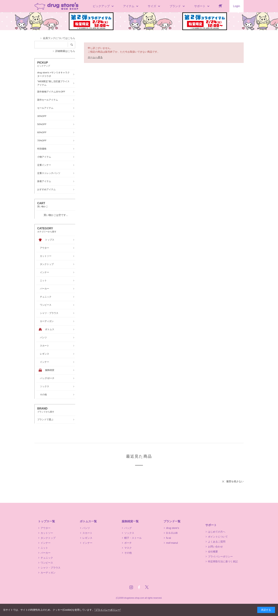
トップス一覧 (46, 521)
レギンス (87, 537)
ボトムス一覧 (88, 521)
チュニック (47, 557)
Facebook (139, 587)
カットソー (47, 533)
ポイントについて (218, 536)
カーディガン (48, 572)
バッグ (128, 528)
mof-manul (172, 542)
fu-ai (168, 537)
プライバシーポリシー (220, 556)
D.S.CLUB (172, 533)
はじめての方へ (216, 531)
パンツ (86, 528)
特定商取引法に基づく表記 (223, 561)
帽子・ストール (133, 537)
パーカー (46, 552)
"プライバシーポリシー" (107, 609)
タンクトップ (48, 537)
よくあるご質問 (216, 541)
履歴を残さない (235, 481)
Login (236, 6)
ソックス (129, 533)
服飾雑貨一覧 (130, 521)
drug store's (172, 528)
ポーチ (128, 542)
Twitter (146, 587)
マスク (128, 547)
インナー (46, 542)
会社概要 (213, 551)
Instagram (131, 587)
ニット (44, 547)
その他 (128, 552)
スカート (87, 533)
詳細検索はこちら (65, 51)
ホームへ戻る (95, 57)
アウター (46, 528)
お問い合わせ (215, 546)
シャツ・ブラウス (50, 567)
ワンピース (47, 562)
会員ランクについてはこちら (59, 38)
